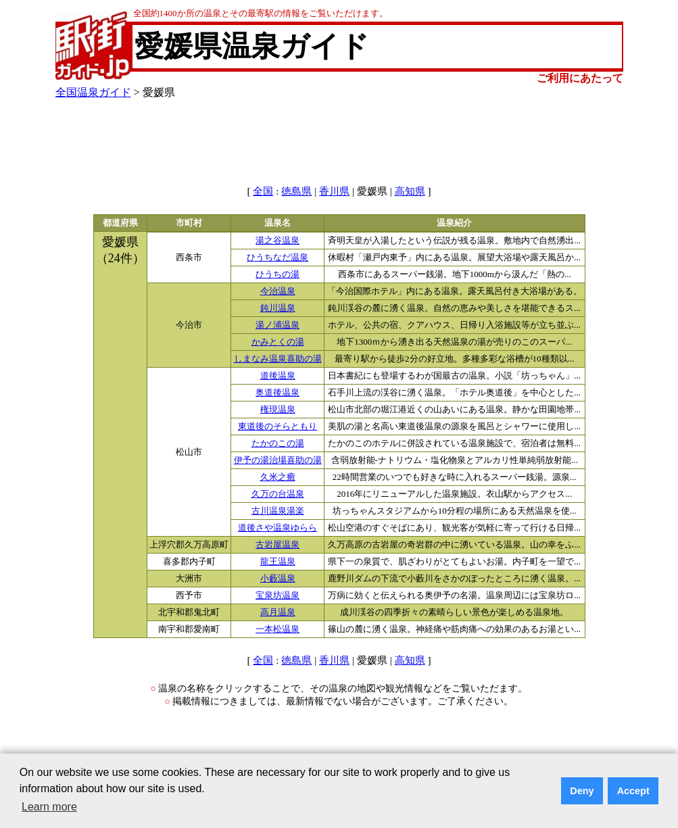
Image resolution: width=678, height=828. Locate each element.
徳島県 (296, 191)
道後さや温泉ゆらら (277, 528)
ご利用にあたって (580, 78)
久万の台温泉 (277, 494)
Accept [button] (633, 790)
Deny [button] (582, 790)
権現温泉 (277, 409)
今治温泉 (277, 291)
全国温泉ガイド (93, 92)
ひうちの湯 (277, 274)
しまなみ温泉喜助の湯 (278, 359)
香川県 (334, 191)
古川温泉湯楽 (277, 511)
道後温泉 (277, 376)
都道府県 (120, 223)
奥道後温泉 (277, 392)
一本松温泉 (277, 629)
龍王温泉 (277, 561)
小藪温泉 (277, 578)
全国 (263, 191)
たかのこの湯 (277, 443)
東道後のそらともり (277, 426)
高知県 (410, 191)
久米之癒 (277, 477)
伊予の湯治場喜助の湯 (278, 460)
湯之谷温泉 (277, 240)
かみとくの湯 (277, 342)
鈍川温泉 (277, 308)
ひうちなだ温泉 (277, 257)
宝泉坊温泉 (277, 595)
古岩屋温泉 (277, 545)
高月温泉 (277, 612)
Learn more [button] (49, 806)
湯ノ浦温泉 (277, 325)
